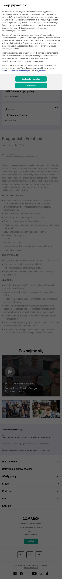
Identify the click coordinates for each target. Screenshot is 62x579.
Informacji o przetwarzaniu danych (16, 71)
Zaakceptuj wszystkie (31, 79)
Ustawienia (31, 86)
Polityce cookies (41, 71)
